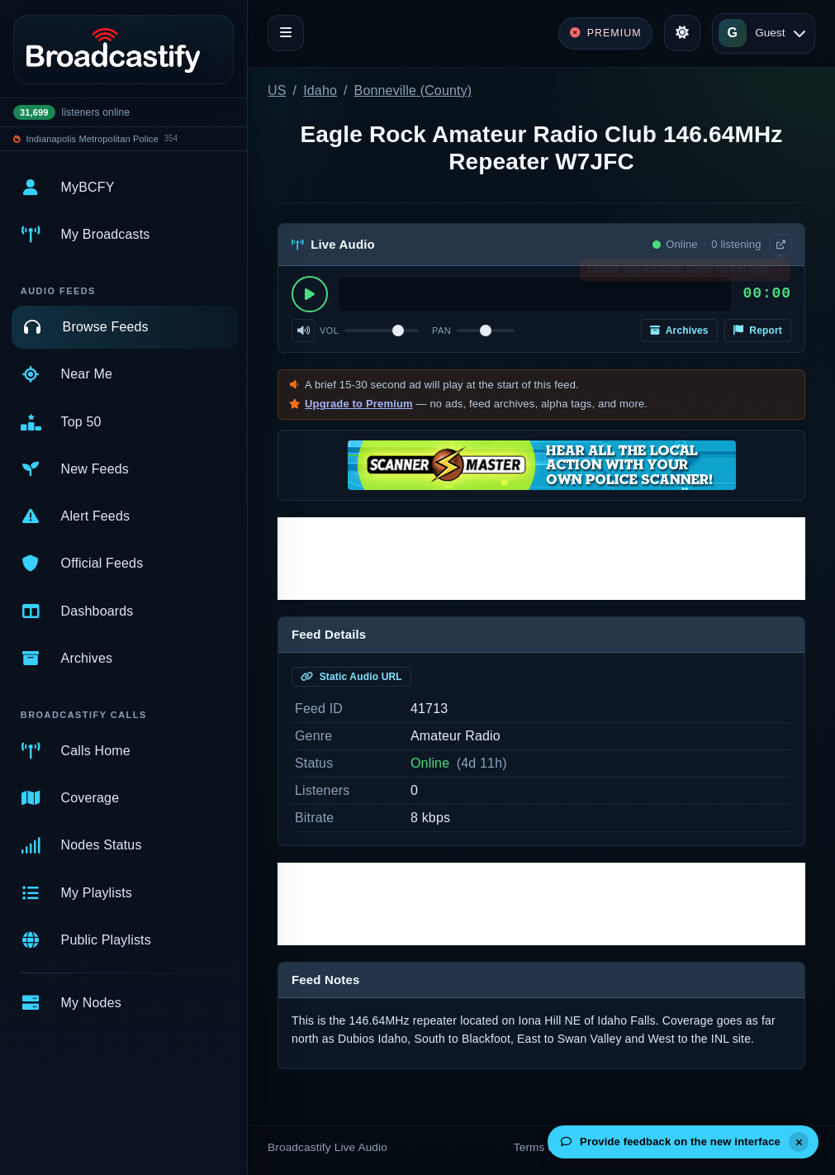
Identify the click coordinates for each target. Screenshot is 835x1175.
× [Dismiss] (779, 273)
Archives (679, 330)
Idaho (320, 90)
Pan (441, 330)
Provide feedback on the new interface (670, 1141)
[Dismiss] (799, 1142)
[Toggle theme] (682, 33)
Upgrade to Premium (359, 403)
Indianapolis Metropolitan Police (92, 139)
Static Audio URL (351, 677)
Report (757, 330)
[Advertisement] (541, 558)
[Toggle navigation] (286, 33)
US (277, 90)
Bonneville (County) (413, 90)
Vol (329, 330)
